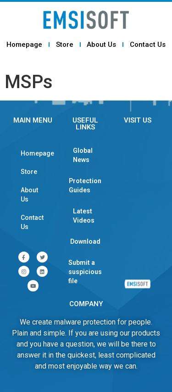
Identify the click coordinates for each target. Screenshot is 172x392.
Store (64, 44)
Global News (83, 155)
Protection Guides (85, 185)
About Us (101, 44)
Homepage (24, 44)
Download (85, 241)
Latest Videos (83, 215)
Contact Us (148, 44)
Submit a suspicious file (85, 272)
